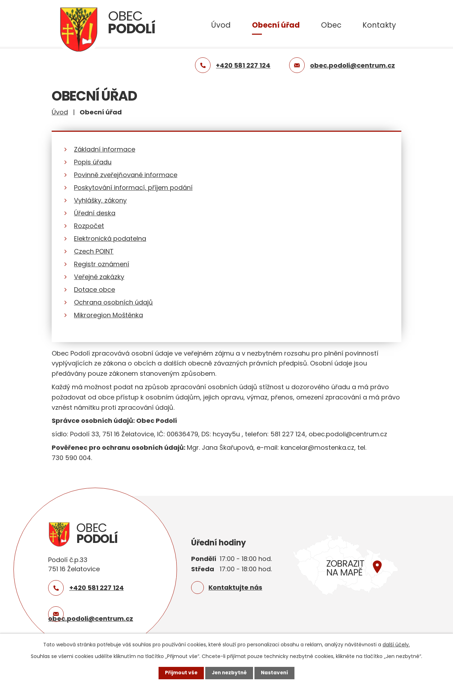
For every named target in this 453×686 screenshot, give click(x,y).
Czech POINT (94, 251)
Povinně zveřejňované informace (125, 174)
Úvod (221, 25)
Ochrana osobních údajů (113, 302)
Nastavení (276, 672)
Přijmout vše (179, 672)
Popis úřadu (92, 162)
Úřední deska (94, 213)
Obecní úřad (276, 25)
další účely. (396, 644)
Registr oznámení (101, 264)
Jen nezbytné (229, 672)
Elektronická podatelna (110, 238)
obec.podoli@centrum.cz (90, 618)
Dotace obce (94, 289)
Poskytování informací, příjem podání (133, 187)
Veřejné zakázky (99, 276)
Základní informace (104, 149)
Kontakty (379, 25)
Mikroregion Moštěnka (108, 315)
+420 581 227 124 (96, 587)
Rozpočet (89, 225)
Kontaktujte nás (235, 587)
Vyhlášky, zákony (100, 200)
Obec (331, 25)
